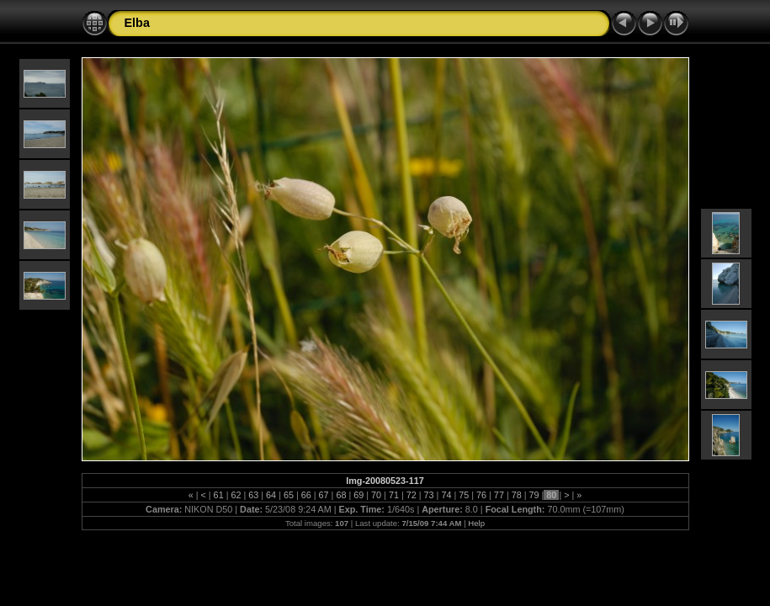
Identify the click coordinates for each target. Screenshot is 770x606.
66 (306, 495)
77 (499, 495)
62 (235, 495)
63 (253, 495)
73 (429, 495)
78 (516, 495)
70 (376, 495)
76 (481, 495)
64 (271, 495)
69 (358, 495)
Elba (137, 22)
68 (340, 495)
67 (324, 495)
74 (446, 495)
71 (393, 495)
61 (218, 495)
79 (534, 495)
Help (476, 523)
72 (411, 495)
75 (463, 495)
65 (288, 495)
